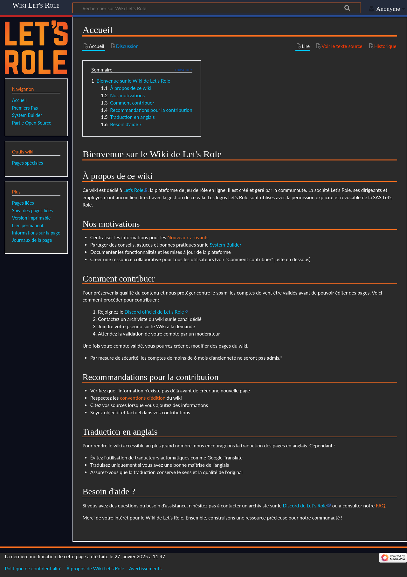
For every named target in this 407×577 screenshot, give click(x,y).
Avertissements (145, 568)
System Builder (225, 245)
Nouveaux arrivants (187, 237)
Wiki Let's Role (35, 5)
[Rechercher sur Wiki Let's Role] (217, 8)
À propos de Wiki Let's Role (95, 568)
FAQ (380, 505)
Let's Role (133, 190)
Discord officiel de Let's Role (154, 312)
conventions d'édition (142, 398)
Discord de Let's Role (305, 505)
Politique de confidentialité (33, 568)
